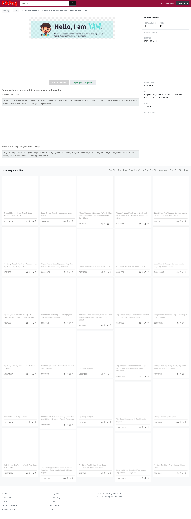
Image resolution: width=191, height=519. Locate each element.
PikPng (6, 11)
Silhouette (54, 505)
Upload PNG (182, 3)
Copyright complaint (83, 82)
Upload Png (55, 497)
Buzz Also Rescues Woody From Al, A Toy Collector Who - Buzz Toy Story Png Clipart (95, 317)
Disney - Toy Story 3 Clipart (165, 417)
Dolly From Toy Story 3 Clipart (15, 417)
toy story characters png (161, 170)
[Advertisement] (72, 60)
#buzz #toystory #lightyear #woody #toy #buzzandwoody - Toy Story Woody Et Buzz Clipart (95, 215)
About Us (6, 493)
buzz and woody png (138, 170)
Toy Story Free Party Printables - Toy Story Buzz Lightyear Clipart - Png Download (131, 368)
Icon (51, 509)
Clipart (53, 501)
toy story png (181, 170)
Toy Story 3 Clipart (86, 368)
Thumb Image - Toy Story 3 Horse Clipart (95, 266)
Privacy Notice (8, 509)
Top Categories (168, 3)
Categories (54, 493)
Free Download (59, 82)
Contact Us (7, 497)
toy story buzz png (118, 170)
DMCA (5, 501)
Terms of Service (9, 505)
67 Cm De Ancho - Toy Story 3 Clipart (131, 266)
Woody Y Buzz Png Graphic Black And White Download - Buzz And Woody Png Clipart (132, 215)
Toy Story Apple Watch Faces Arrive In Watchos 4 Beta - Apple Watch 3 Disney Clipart (57, 470)
